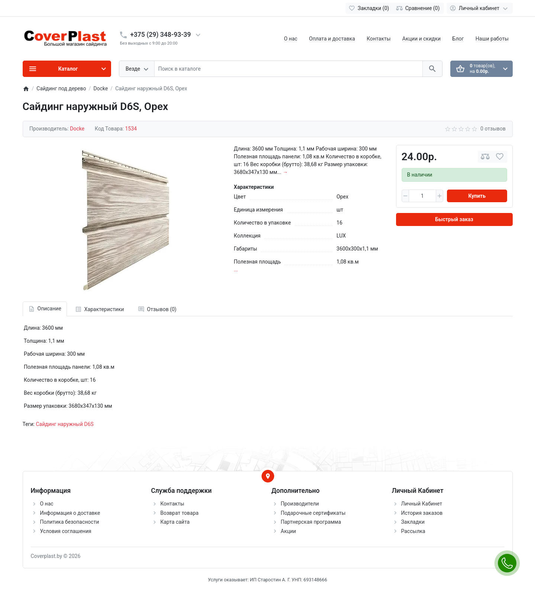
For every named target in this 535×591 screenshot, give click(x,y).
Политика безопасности (69, 522)
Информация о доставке (70, 513)
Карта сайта (175, 522)
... (236, 269)
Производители (300, 504)
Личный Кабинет (421, 504)
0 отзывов (493, 129)
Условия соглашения (65, 531)
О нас (290, 39)
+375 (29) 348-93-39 (160, 34)
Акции (288, 531)
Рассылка (413, 531)
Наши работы (492, 39)
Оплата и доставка (332, 39)
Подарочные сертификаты (313, 513)
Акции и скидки (421, 39)
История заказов (422, 513)
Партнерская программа (311, 522)
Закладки (413, 522)
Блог (458, 39)
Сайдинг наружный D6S (64, 424)
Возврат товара (179, 513)
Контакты (378, 39)
